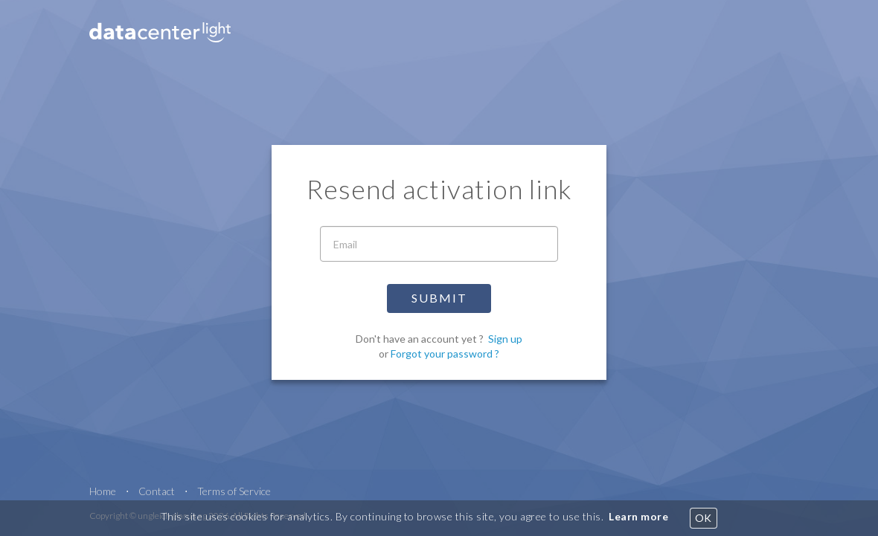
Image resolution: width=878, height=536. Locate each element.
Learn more (638, 516)
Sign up (505, 338)
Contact (156, 491)
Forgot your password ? (445, 353)
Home (102, 491)
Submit (439, 298)
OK (703, 517)
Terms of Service (234, 491)
